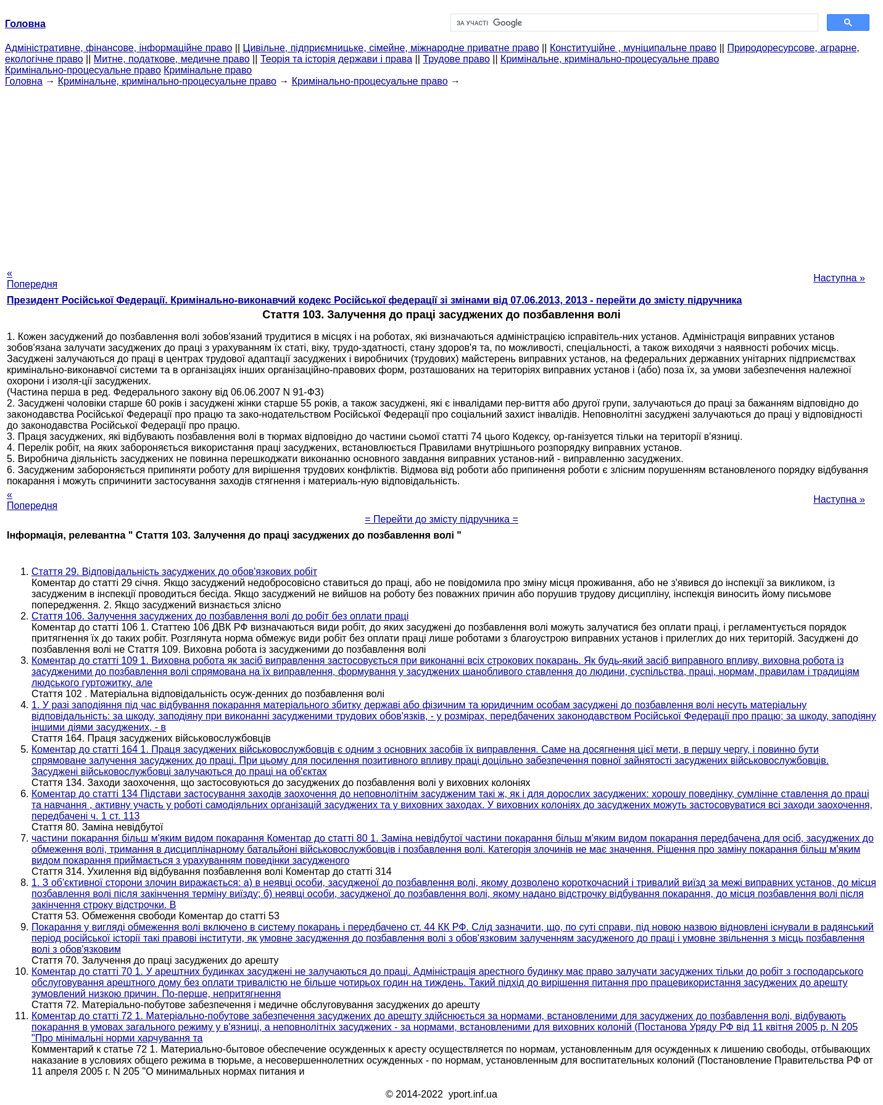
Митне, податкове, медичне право (172, 59)
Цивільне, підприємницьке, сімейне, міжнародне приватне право (391, 48)
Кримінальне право (208, 70)
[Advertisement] (442, 173)
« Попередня (32, 278)
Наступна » (839, 278)
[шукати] (633, 22)
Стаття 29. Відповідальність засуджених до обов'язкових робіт (174, 571)
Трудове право (456, 59)
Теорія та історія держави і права (336, 59)
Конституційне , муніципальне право (633, 48)
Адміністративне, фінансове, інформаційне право (118, 48)
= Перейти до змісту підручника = (441, 519)
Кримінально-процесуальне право (83, 70)
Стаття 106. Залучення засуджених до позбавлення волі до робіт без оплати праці (219, 616)
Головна (24, 81)
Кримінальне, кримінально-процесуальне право (609, 59)
